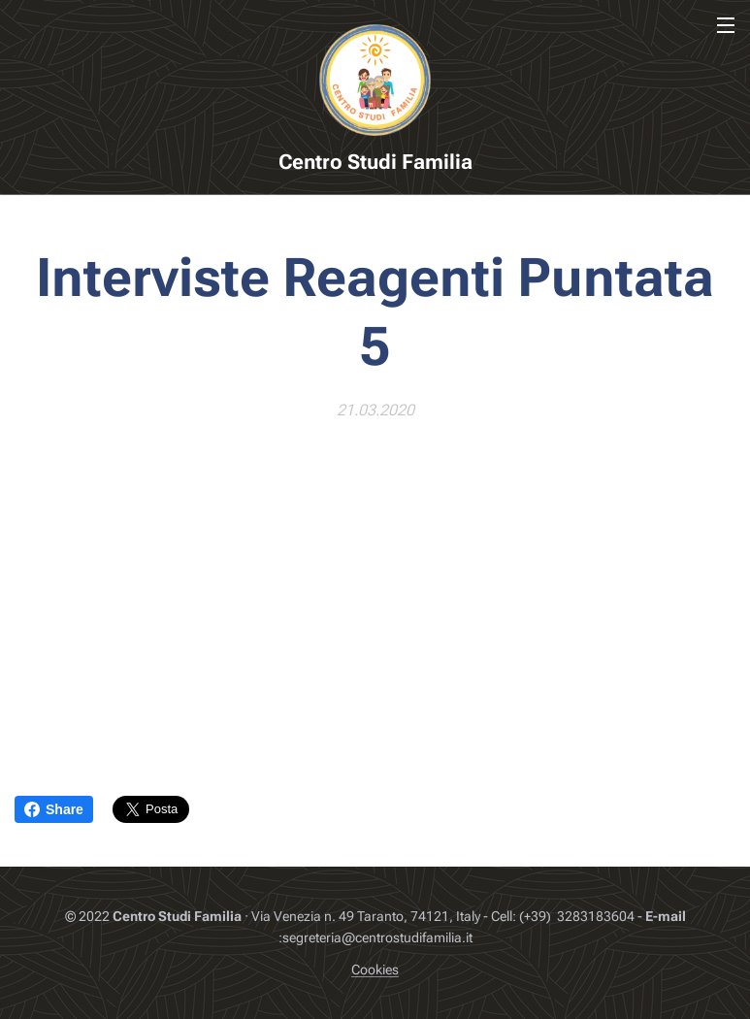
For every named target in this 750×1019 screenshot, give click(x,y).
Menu (725, 25)
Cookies (375, 969)
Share (53, 809)
